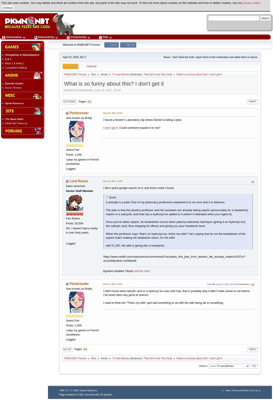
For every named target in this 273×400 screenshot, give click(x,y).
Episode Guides (14, 83)
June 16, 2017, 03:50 (112, 181)
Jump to (203, 366)
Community (78, 37)
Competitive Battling (16, 67)
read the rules (141, 271)
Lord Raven (79, 181)
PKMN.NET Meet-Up (16, 123)
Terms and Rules (240, 390)
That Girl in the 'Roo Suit (157, 74)
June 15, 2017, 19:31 (112, 113)
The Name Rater (14, 119)
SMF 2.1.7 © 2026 (69, 390)
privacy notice (251, 2)
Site (105, 37)
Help (227, 390)
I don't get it (110, 127)
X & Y (8, 59)
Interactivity (46, 37)
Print (252, 101)
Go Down (69, 101)
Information (14, 37)
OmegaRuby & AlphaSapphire (22, 55)
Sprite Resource (14, 103)
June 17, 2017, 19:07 (112, 284)
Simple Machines (88, 390)
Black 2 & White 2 (14, 63)
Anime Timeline (13, 87)
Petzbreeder (79, 113)
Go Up (67, 349)
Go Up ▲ (256, 390)
